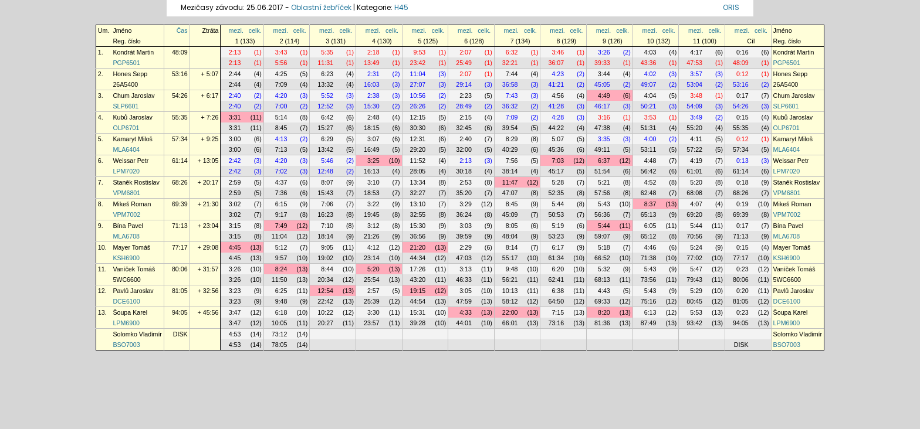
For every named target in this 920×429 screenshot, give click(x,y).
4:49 (604, 95)
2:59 (235, 182)
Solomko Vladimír (137, 334)
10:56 (418, 95)
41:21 (556, 84)
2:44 (235, 73)
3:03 (465, 225)
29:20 (418, 149)
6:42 (327, 117)
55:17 (510, 257)
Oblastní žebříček (321, 7)
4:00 (650, 138)
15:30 (372, 106)
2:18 (373, 52)
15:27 (325, 127)
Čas (182, 30)
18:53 (372, 192)
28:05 (418, 171)
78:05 (280, 344)
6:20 (558, 269)
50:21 (649, 106)
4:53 (235, 334)
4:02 (650, 73)
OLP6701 (126, 127)
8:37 (650, 203)
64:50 (556, 301)
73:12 (280, 334)
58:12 (510, 301)
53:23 (556, 236)
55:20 (694, 127)
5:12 (281, 247)
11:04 (418, 73)
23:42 (418, 62)
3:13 (465, 269)
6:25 (281, 290)
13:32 (325, 84)
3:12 (373, 225)
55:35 (180, 117)
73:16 (556, 322)
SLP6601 (125, 106)
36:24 (464, 214)
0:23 (742, 269)
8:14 (512, 247)
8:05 (512, 225)
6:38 (558, 290)
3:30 (373, 312)
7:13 (281, 149)
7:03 (558, 160)
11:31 (325, 62)
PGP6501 (126, 62)
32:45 (464, 127)
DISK (180, 334)
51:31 (649, 127)
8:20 (604, 312)
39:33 (602, 62)
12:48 (325, 171)
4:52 (650, 182)
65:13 (649, 214)
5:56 (281, 62)
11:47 (510, 182)
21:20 (418, 247)
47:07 (510, 192)
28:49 (464, 106)
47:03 (464, 257)
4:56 (558, 95)
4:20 (281, 95)
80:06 (180, 269)
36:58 (510, 84)
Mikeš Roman (132, 203)
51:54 (602, 171)
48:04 (510, 236)
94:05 (180, 312)
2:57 (373, 290)
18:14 (325, 236)
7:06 (327, 203)
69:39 (180, 203)
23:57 (372, 322)
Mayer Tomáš (131, 247)
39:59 (464, 236)
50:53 (556, 214)
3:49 (696, 117)
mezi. (235, 30)
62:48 (649, 192)
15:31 (418, 312)
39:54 (510, 127)
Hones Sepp (130, 73)
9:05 (327, 247)
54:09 (694, 106)
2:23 (465, 95)
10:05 (280, 322)
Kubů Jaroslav (133, 117)
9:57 (281, 257)
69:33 (602, 301)
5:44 (558, 203)
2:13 (235, 52)
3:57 (696, 73)
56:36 (602, 214)
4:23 (558, 73)
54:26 (180, 95)
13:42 (325, 149)
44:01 (464, 322)
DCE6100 (126, 301)
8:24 (281, 269)
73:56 (649, 279)
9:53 (420, 52)
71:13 (180, 225)
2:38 (373, 95)
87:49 (649, 322)
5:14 (281, 117)
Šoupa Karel (130, 312)
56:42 (649, 171)
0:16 (742, 52)
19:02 (325, 257)
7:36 (281, 192)
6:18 (281, 312)
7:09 (281, 84)
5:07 (558, 138)
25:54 (372, 279)
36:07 (556, 62)
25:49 (464, 62)
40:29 (510, 149)
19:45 (372, 214)
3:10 (373, 182)
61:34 (556, 257)
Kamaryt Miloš (133, 138)
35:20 (464, 192)
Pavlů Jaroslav (133, 290)
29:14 (464, 84)
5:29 (696, 290)
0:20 (742, 290)
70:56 (694, 236)
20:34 (325, 279)
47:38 (602, 127)
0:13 (742, 160)
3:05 (465, 290)
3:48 (696, 95)
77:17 (180, 247)
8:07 (327, 182)
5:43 (604, 203)
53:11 (649, 149)
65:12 (649, 236)
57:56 (602, 192)
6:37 (604, 160)
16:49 (372, 149)
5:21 (604, 182)
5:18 (604, 247)
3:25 (373, 160)
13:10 (418, 203)
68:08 (694, 192)
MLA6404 (126, 149)
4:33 (465, 312)
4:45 (235, 247)
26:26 (418, 106)
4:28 (558, 117)
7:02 (281, 171)
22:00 (510, 312)
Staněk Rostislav (136, 182)
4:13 (281, 138)
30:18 (464, 171)
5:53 (696, 312)
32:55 (418, 214)
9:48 (512, 269)
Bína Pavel (128, 225)
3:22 (373, 203)
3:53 (650, 117)
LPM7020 (126, 171)
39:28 (418, 322)
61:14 (180, 160)
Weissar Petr (130, 160)
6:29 (327, 138)
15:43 (325, 192)
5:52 (327, 95)
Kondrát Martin (133, 52)
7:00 (281, 106)
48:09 (180, 52)
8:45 (281, 127)
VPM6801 (126, 192)
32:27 (418, 192)
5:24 (696, 247)
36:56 (418, 236)
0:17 (742, 95)
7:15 (558, 312)
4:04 (650, 95)
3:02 (235, 203)
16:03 (372, 84)
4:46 (650, 247)
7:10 (327, 225)
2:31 (373, 73)
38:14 (510, 171)
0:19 (742, 203)
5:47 (696, 269)
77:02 (694, 257)
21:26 (372, 236)
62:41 (556, 279)
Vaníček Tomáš (134, 269)
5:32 (604, 269)
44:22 (556, 127)
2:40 (235, 95)
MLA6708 (126, 236)
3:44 (604, 73)
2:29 (465, 247)
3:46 (558, 52)
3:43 (281, 52)
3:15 (235, 225)
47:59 (464, 301)
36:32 (510, 106)
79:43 (694, 279)
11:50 (280, 279)
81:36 (602, 322)
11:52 (418, 160)
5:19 (558, 225)
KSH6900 (126, 257)
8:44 (327, 269)
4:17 (696, 52)
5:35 (327, 52)
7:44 (512, 73)
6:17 (558, 247)
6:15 (281, 203)
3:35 (604, 138)
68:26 (180, 182)
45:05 (602, 84)
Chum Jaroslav (133, 95)
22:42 (325, 301)
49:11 (602, 149)
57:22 (694, 149)
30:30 (418, 127)
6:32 (512, 52)
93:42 (694, 322)
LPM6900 (126, 322)
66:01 (510, 322)
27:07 (418, 84)
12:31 (418, 138)
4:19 (696, 160)
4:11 (696, 138)
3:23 (235, 290)
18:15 (372, 127)
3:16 (604, 117)
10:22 (325, 312)
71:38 (649, 257)
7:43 (512, 95)
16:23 (325, 214)
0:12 (742, 73)
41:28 (556, 106)
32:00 (464, 149)
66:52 (602, 257)
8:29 (512, 138)
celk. (255, 30)
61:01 (694, 171)
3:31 (235, 117)
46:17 (602, 106)
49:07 (649, 84)
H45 (401, 7)
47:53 (694, 62)
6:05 (650, 225)
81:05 (180, 290)
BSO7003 (126, 344)
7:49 (281, 225)
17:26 (418, 269)
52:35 (556, 192)
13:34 (418, 182)
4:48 (650, 160)
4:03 (650, 52)
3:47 (235, 312)
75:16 (649, 301)
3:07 (373, 138)
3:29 (465, 203)
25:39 (372, 301)
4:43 (604, 290)
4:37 (281, 182)
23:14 (372, 257)
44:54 (418, 301)
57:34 (180, 138)
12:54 (325, 290)
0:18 (742, 182)
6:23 (327, 73)
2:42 (235, 160)
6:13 (650, 312)
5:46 (327, 160)
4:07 (696, 203)
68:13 (602, 279)
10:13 (510, 290)
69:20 (694, 214)
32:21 (510, 62)
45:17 (556, 171)
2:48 (373, 117)
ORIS (731, 7)
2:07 (465, 52)
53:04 (694, 84)
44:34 (418, 257)
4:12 (373, 247)
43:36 (649, 62)
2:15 (465, 117)
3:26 (604, 52)
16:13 (372, 171)
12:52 (325, 106)
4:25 (281, 73)
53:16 (180, 73)
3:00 (235, 138)
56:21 (510, 279)
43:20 (418, 279)
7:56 (512, 160)
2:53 (465, 182)
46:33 (464, 279)
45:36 (556, 149)
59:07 (602, 236)
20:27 (325, 322)
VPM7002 (126, 214)
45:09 (510, 214)
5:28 (558, 182)
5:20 (696, 182)
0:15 (742, 117)
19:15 (418, 290)
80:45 (694, 301)
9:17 (281, 214)
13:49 (372, 62)
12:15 (418, 117)
